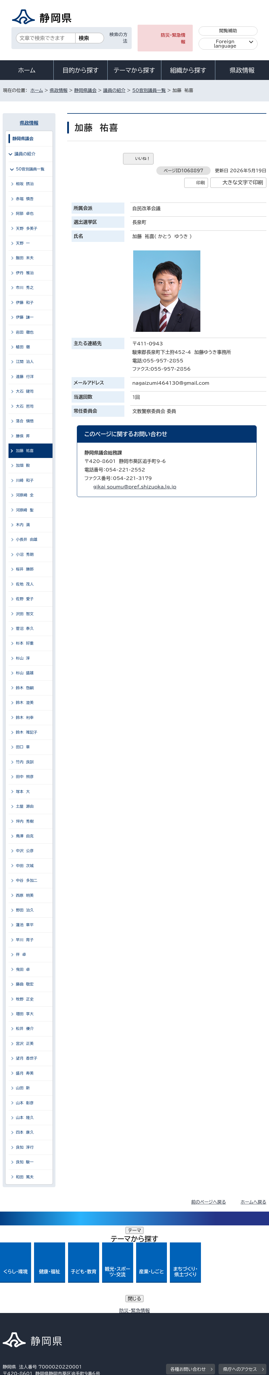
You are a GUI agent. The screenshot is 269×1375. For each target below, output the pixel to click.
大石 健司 (24, 391)
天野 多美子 (26, 228)
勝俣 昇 (23, 436)
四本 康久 (24, 1132)
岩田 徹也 (24, 332)
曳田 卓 (23, 969)
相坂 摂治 (24, 184)
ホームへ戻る (253, 1202)
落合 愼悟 (24, 421)
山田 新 (23, 1088)
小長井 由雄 (26, 539)
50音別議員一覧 (149, 90)
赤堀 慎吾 (24, 199)
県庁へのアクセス (240, 1281)
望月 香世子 (26, 1058)
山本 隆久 (24, 1118)
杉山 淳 (23, 658)
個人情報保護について (96, 1318)
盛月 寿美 (24, 1073)
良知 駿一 (24, 1162)
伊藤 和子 (24, 303)
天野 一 (23, 243)
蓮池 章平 (24, 925)
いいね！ (142, 158)
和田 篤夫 (24, 1177)
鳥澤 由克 (24, 836)
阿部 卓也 (24, 213)
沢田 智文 (24, 614)
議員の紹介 (114, 90)
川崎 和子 (24, 480)
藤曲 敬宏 (24, 984)
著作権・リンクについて (30, 1318)
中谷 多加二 (26, 880)
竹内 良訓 (24, 762)
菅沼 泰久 (24, 628)
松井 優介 (24, 1029)
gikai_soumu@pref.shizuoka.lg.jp (134, 486)
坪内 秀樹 (24, 821)
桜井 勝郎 (24, 569)
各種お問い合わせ (188, 1281)
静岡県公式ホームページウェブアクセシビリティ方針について (67, 1324)
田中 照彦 (24, 777)
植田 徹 (23, 347)
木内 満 (23, 525)
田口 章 (23, 747)
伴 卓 (21, 954)
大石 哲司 (24, 406)
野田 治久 (24, 910)
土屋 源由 (24, 806)
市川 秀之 (24, 288)
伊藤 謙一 (24, 317)
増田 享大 (24, 1014)
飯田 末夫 (24, 258)
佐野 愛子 (24, 599)
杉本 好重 (24, 643)
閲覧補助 (228, 31)
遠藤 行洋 (24, 377)
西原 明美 (24, 895)
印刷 (200, 182)
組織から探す (188, 70)
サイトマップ (196, 1324)
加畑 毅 (23, 465)
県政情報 (242, 70)
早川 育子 (24, 940)
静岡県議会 (85, 90)
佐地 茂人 (24, 584)
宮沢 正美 (24, 1044)
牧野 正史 (24, 999)
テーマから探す (134, 70)
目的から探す (80, 70)
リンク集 (155, 1324)
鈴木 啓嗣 (24, 688)
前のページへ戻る (208, 1202)
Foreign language (225, 43)
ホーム (26, 70)
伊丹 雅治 (24, 273)
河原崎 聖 (24, 510)
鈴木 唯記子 (26, 732)
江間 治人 (24, 362)
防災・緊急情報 (173, 38)
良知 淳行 (24, 1147)
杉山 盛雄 (24, 673)
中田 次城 (24, 866)
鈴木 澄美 (24, 703)
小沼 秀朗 (24, 554)
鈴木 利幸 (24, 718)
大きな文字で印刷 (242, 182)
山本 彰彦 (24, 1103)
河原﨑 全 (24, 495)
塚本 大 (23, 792)
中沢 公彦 (24, 851)
